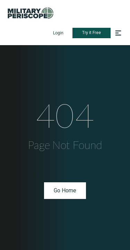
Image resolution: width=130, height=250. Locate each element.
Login (58, 33)
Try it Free (91, 32)
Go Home (65, 190)
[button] (118, 33)
